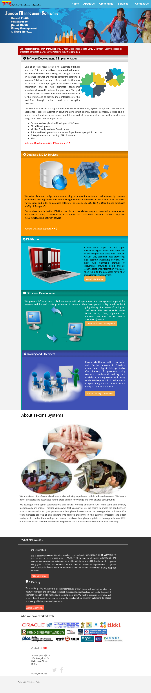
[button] (11, 25)
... (52, 575)
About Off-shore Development (101, 327)
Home (75, 3)
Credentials (106, 3)
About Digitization (98, 279)
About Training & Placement (97, 393)
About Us (89, 3)
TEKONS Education (60, 555)
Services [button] (124, 3)
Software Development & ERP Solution (47, 142)
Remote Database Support (41, 225)
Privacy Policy (34, 682)
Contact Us (142, 3)
